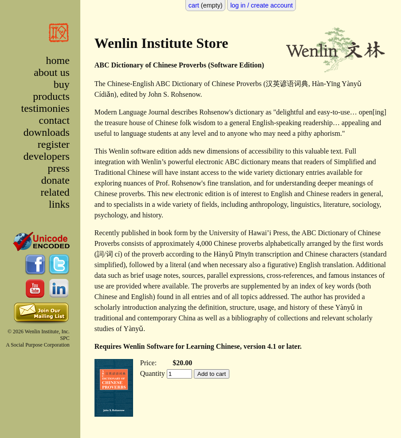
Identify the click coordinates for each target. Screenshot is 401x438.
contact (54, 120)
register (54, 144)
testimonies (45, 108)
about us (52, 72)
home (57, 60)
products (51, 96)
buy (62, 84)
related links (55, 198)
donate (55, 180)
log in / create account (261, 5)
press (58, 168)
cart (194, 5)
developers (47, 156)
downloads (47, 132)
